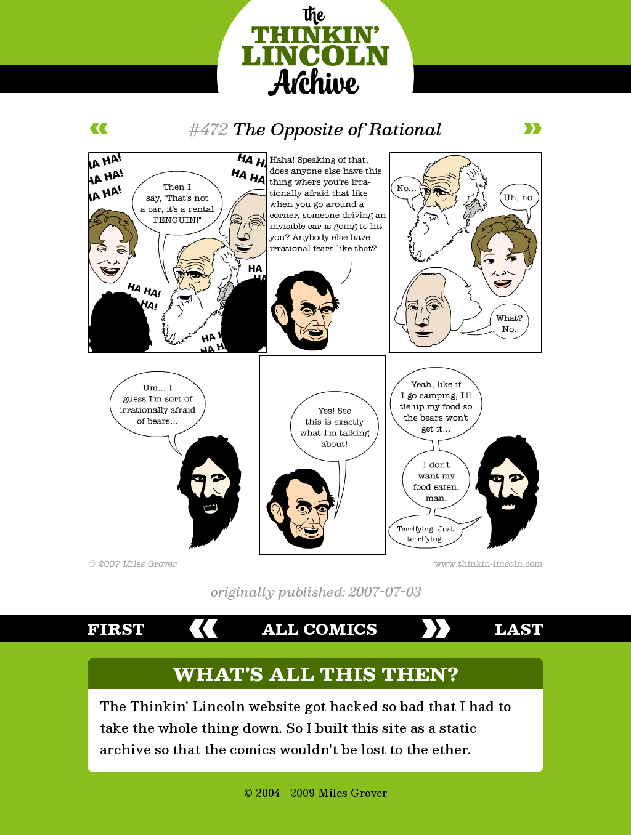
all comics (319, 628)
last (519, 628)
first (116, 628)
